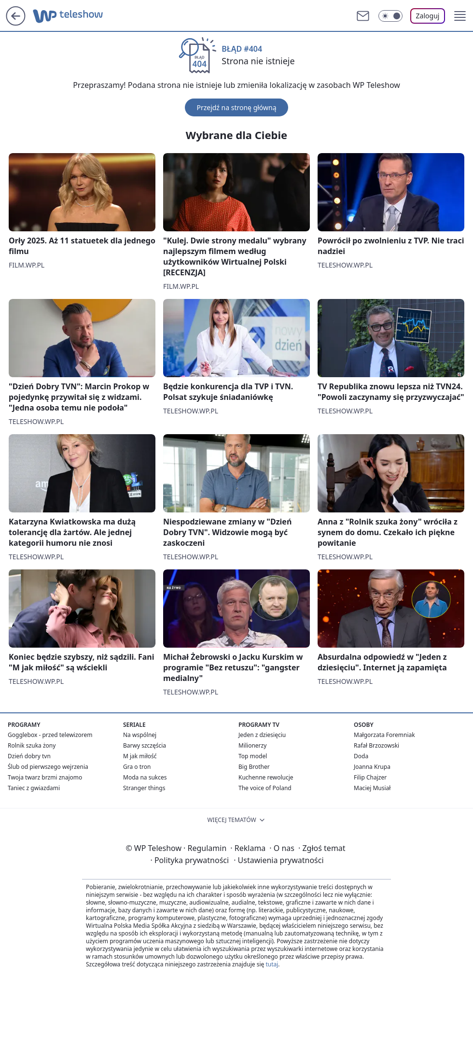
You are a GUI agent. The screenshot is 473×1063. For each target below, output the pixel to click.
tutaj (271, 964)
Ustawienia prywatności (278, 860)
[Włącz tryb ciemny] (390, 16)
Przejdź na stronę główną (236, 107)
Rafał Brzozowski (376, 745)
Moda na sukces (145, 777)
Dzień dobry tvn (29, 756)
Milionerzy (252, 745)
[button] (460, 16)
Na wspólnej (139, 735)
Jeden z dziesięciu (262, 735)
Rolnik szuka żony (32, 745)
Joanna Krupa (372, 767)
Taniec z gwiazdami (34, 788)
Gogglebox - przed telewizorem (50, 735)
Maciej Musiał (372, 788)
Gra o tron (137, 767)
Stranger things (144, 788)
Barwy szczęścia (144, 745)
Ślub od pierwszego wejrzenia (48, 767)
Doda (361, 756)
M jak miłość (140, 756)
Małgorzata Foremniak (384, 735)
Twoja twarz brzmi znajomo (45, 777)
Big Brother (254, 767)
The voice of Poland (265, 788)
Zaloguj (428, 15)
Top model (252, 756)
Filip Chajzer (370, 777)
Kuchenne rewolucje (265, 777)
